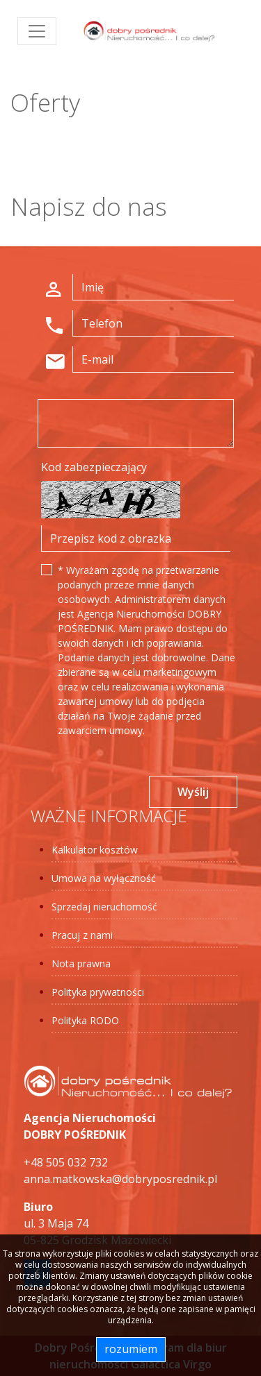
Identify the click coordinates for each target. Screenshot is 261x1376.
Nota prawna (81, 963)
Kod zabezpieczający (94, 467)
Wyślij (193, 791)
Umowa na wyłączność (104, 878)
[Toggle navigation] (36, 31)
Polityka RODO (85, 1020)
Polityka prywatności (98, 992)
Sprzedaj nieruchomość (104, 906)
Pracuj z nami (82, 935)
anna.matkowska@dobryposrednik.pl (120, 1179)
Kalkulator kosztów (95, 849)
